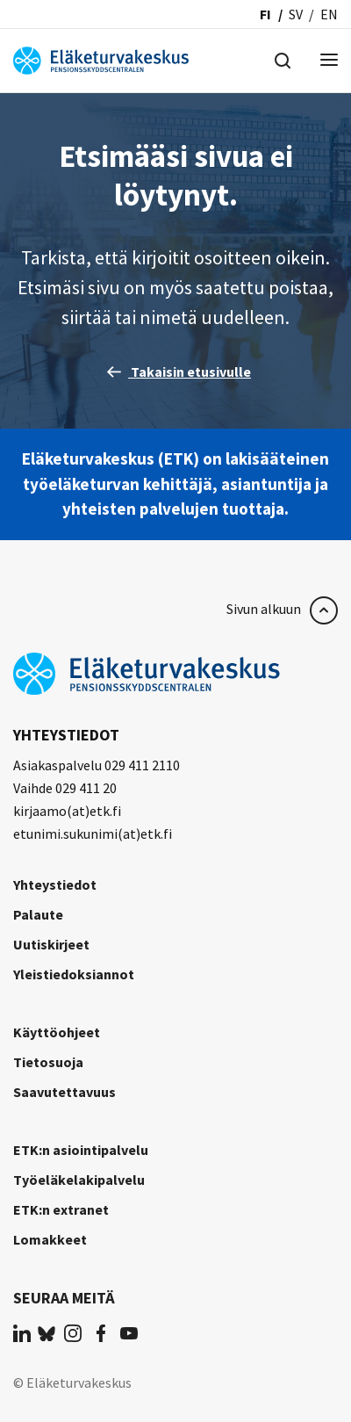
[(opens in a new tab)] (22, 1332)
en (329, 14)
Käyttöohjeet (56, 1032)
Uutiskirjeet (51, 944)
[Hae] (282, 58)
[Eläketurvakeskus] (101, 59)
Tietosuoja (48, 1062)
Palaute (38, 914)
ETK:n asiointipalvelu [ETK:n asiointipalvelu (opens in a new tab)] (80, 1150)
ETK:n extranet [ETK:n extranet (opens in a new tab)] (61, 1209)
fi (265, 14)
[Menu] (329, 61)
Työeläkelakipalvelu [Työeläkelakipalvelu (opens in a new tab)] (79, 1179)
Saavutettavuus (64, 1092)
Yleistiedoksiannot (73, 974)
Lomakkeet (50, 1239)
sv (296, 14)
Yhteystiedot (55, 884)
